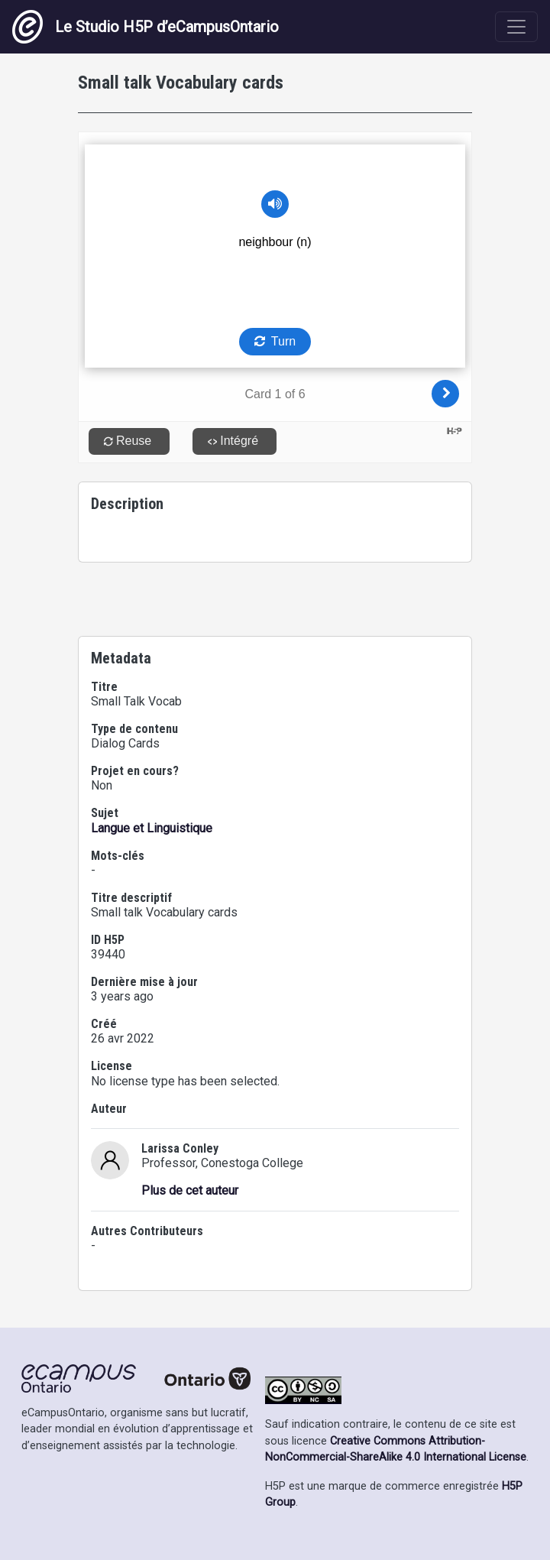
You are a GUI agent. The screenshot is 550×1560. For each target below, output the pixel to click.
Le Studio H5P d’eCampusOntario (145, 27)
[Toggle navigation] (516, 26)
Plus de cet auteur (189, 1190)
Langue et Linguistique (151, 828)
